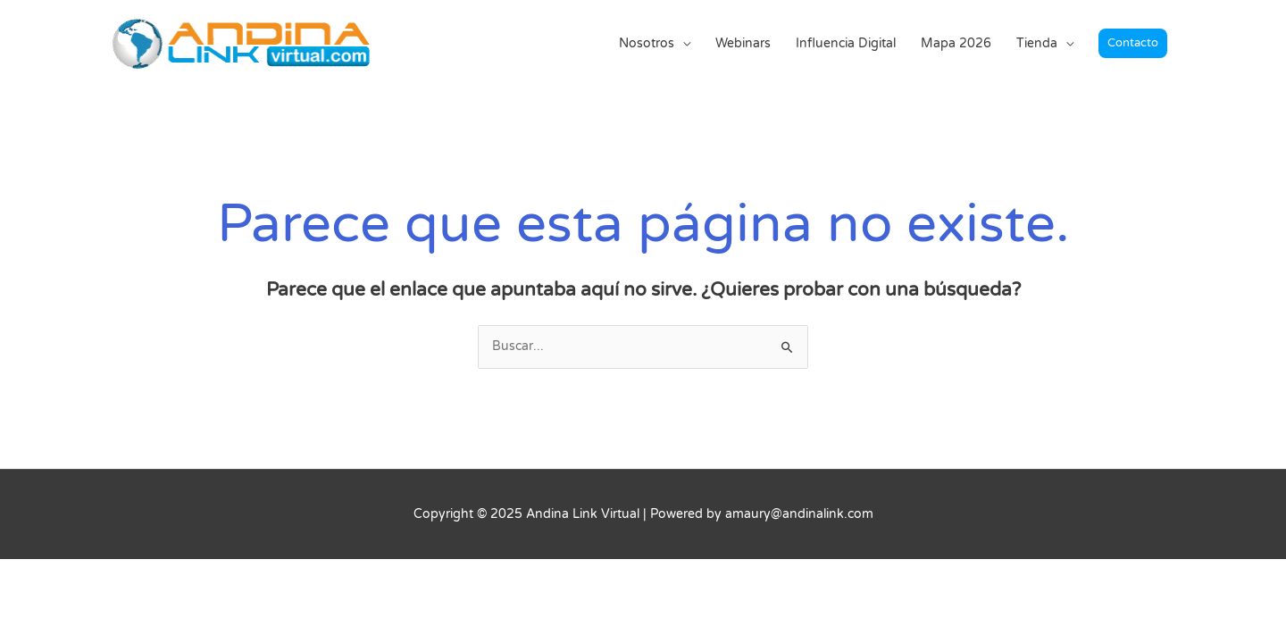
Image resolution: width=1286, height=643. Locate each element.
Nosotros (646, 43)
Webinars (743, 43)
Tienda (1036, 43)
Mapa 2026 (956, 43)
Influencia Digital (846, 43)
